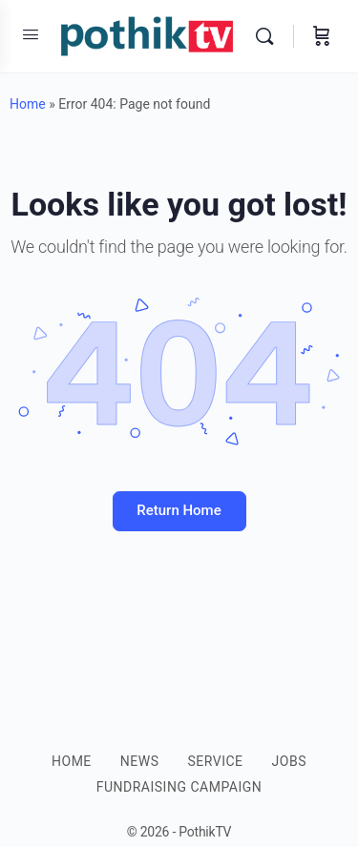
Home (28, 104)
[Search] (269, 36)
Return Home (179, 510)
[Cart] (321, 36)
